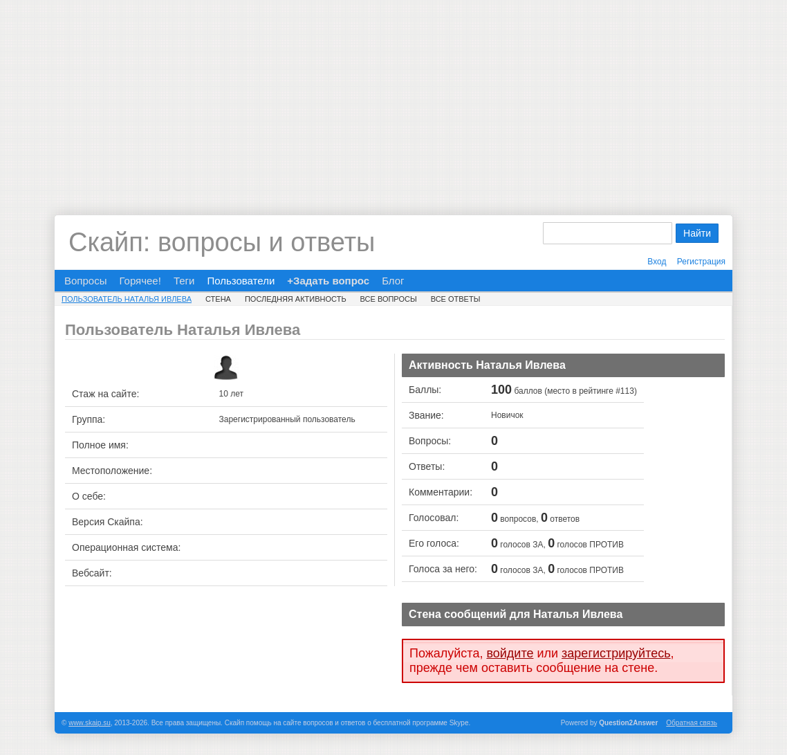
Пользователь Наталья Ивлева (127, 299)
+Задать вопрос (328, 280)
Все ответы (456, 299)
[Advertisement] (393, 97)
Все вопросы (388, 299)
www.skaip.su (89, 723)
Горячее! (139, 280)
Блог (393, 280)
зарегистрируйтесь (616, 653)
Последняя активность (295, 299)
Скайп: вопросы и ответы (221, 242)
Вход (656, 261)
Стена (218, 299)
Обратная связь (691, 723)
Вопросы (85, 280)
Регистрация (701, 261)
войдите (509, 653)
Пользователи (241, 280)
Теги (184, 280)
